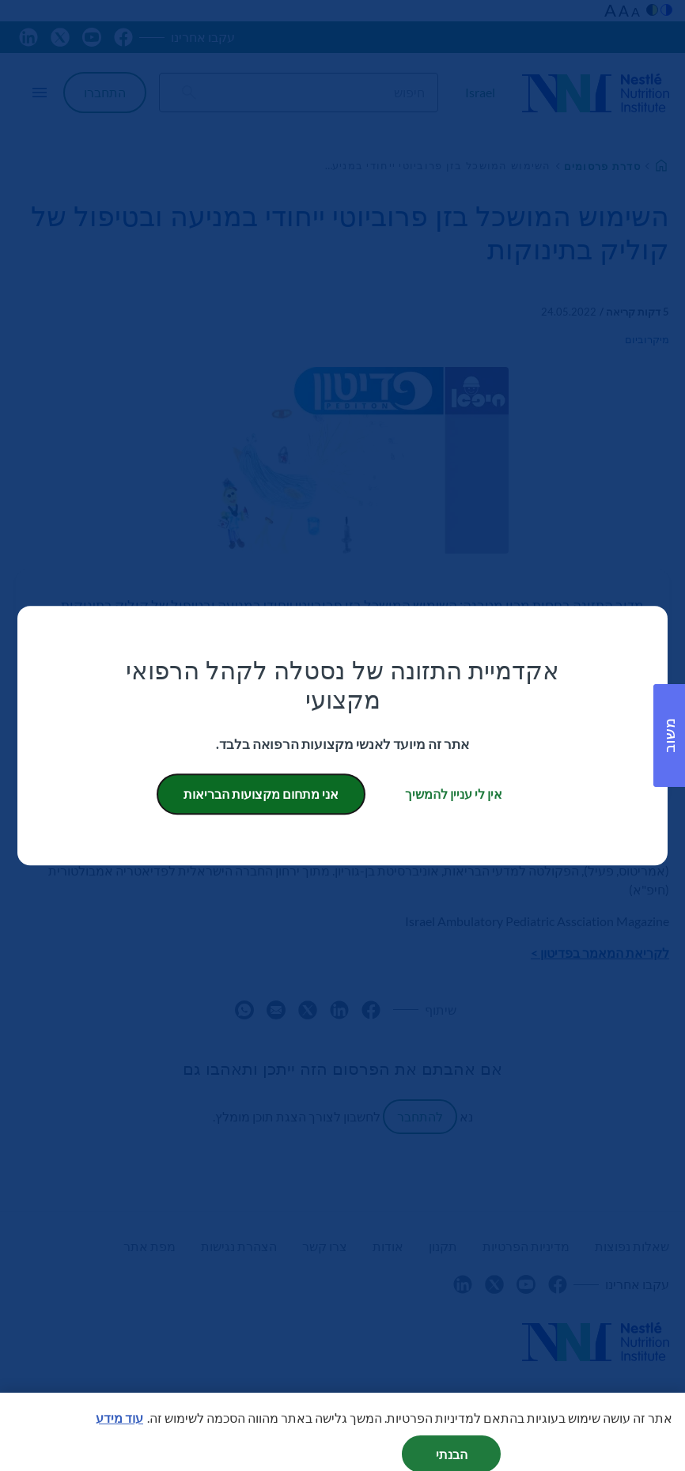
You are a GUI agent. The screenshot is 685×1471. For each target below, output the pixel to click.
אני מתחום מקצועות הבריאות (261, 793)
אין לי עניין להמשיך (453, 793)
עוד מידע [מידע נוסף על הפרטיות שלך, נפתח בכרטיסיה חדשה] (119, 1432)
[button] (669, 735)
